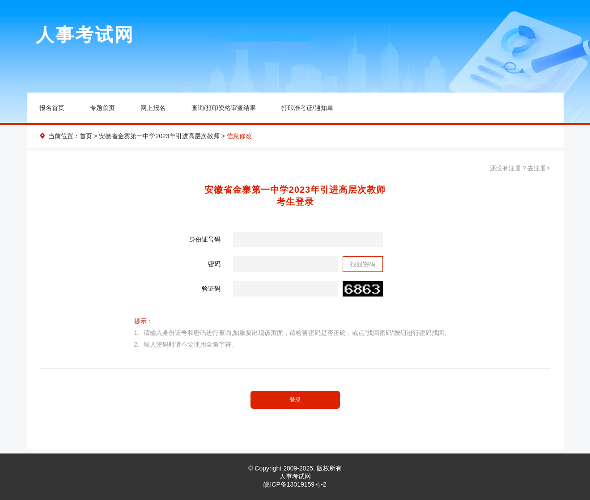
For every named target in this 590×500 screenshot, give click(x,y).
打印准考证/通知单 (307, 107)
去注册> (538, 168)
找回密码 (362, 264)
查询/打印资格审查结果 (223, 107)
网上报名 (153, 107)
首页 (86, 136)
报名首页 (51, 107)
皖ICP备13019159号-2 (294, 484)
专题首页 (102, 107)
